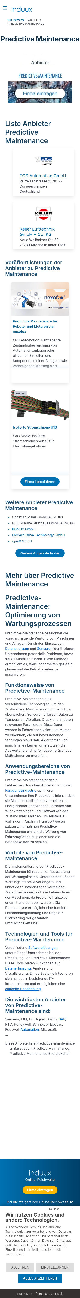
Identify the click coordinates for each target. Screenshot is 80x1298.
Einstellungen (55, 1267)
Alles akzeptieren (40, 1278)
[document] (40, 1237)
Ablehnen (20, 1267)
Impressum (24, 1293)
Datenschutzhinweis (49, 1293)
